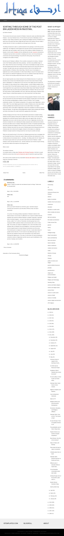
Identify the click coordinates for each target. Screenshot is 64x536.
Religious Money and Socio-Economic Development (55, 403)
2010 (50, 502)
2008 (50, 507)
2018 (50, 315)
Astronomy (50, 189)
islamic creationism (52, 245)
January (52, 498)
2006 (50, 513)
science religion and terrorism (54, 300)
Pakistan (10, 164)
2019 (50, 312)
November (52, 340)
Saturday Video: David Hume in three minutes (55, 385)
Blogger (26, 255)
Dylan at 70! (53, 398)
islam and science (52, 240)
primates (50, 267)
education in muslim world (53, 209)
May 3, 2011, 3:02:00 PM (12, 191)
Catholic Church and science (54, 201)
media (49, 250)
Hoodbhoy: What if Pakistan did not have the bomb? (55, 372)
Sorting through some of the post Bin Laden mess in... (55, 477)
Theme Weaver (15, 533)
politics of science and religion (20, 164)
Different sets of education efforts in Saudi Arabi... (55, 464)
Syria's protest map (54, 486)
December (52, 337)
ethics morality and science (54, 212)
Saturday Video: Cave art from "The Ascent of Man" (55, 416)
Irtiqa (30, 531)
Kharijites (16, 52)
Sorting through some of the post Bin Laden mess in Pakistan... (22, 28)
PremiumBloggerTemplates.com (49, 533)
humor (49, 230)
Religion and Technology (53, 279)
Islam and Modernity (52, 237)
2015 (50, 323)
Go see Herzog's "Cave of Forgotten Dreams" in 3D (55, 422)
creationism (50, 204)
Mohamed (9, 182)
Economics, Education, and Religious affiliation (55, 409)
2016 (50, 320)
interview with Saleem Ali (30, 157)
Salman (49, 120)
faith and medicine (52, 217)
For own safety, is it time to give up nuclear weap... (55, 378)
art (48, 187)
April (51, 490)
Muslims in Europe (52, 253)
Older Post (41, 172)
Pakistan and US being (24, 152)
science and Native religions (54, 285)
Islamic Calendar (51, 242)
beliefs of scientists (52, 199)
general (49, 225)
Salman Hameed (10, 166)
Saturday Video (51, 282)
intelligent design (51, 232)
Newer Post (6, 172)
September (52, 345)
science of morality (52, 297)
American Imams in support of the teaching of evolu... (55, 361)
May (51, 357)
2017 (50, 318)
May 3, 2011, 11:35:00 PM (13, 244)
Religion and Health (52, 277)
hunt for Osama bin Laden (22, 154)
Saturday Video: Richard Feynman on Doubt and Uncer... (55, 458)
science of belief (51, 295)
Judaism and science (52, 248)
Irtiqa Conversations (52, 235)
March (51, 493)
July (51, 351)
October (52, 342)
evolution (50, 214)
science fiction (51, 290)
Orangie (49, 88)
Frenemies (31, 152)
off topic (49, 255)
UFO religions (51, 302)
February (52, 495)
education (50, 207)
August (52, 348)
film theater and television (53, 219)
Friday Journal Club (52, 222)
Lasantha (35, 533)
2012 (50, 332)
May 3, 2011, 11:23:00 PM (13, 201)
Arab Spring (50, 184)
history (49, 227)
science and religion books (54, 287)
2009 (50, 505)
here (54, 175)
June (51, 354)
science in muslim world (53, 292)
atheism (49, 196)
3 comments (17, 166)
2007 (50, 510)
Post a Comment (7, 247)
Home (5, 20)
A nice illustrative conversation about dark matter (55, 471)
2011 (50, 334)
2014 (50, 326)
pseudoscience (51, 270)
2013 (50, 329)
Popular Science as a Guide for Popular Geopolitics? (55, 433)
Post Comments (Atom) (14, 253)
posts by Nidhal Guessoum (54, 265)
